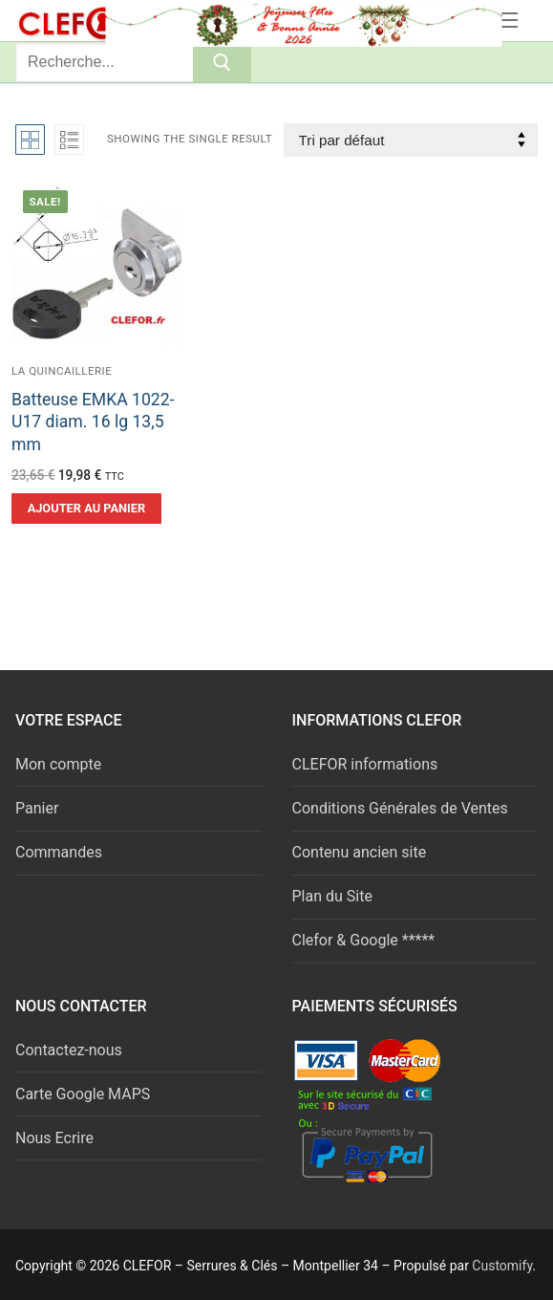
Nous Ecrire (54, 1138)
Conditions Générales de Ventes (400, 808)
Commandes (58, 852)
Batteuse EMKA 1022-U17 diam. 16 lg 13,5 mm (93, 422)
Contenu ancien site (359, 852)
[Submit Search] (222, 62)
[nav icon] (507, 21)
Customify (502, 1265)
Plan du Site (332, 896)
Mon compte (58, 764)
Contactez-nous (68, 1050)
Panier (36, 808)
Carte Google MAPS (82, 1094)
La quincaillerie (61, 371)
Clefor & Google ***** (364, 940)
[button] (86, 508)
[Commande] (411, 140)
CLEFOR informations (365, 764)
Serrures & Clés (180, 20)
